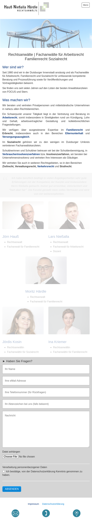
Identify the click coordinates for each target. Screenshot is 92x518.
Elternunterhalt (74, 131)
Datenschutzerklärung (53, 502)
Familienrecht (74, 128)
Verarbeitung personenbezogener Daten (24, 465)
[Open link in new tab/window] (76, 513)
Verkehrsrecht (45, 164)
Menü (85, 5)
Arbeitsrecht (9, 115)
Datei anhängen (11, 450)
